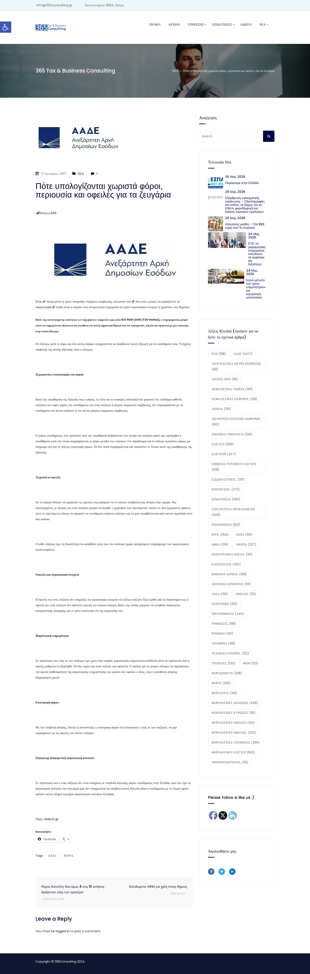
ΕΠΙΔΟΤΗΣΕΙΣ (222, 24)
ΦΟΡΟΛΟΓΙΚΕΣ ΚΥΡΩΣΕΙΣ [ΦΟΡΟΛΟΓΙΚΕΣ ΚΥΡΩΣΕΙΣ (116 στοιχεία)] (234, 713)
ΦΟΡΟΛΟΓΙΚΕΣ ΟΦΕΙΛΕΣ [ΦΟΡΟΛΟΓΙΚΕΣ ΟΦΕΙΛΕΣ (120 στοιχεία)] (233, 722)
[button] (5, 27)
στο (129, 301)
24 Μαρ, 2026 (254, 236)
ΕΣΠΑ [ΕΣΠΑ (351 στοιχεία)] (244, 534)
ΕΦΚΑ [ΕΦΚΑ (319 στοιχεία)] (220, 544)
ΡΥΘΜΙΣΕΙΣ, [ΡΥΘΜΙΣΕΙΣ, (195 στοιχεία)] (224, 624)
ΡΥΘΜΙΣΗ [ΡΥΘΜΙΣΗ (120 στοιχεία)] (222, 633)
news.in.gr (51, 819)
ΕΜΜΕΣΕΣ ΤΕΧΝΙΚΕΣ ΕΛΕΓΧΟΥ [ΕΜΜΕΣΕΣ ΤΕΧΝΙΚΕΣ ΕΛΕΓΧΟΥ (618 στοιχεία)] (234, 467)
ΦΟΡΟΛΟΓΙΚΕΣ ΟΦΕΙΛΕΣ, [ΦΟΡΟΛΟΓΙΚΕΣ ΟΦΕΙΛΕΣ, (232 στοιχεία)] (234, 732)
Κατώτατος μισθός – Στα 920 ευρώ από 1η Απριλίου (244, 226)
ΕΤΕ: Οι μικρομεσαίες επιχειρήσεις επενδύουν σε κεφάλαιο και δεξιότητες (257, 253)
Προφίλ (155, 24)
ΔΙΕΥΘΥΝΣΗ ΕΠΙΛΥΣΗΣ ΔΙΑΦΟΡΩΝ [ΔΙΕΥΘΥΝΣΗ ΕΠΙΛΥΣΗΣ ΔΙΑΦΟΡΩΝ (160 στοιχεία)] (236, 422)
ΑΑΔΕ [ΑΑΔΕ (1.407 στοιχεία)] (243, 354)
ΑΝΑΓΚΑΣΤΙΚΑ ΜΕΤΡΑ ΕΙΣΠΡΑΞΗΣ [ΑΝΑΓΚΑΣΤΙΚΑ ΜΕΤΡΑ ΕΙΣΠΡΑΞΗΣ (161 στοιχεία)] (236, 366)
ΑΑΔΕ (52, 855)
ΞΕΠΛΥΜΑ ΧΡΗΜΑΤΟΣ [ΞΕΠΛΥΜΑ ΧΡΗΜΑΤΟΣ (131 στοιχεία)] (231, 584)
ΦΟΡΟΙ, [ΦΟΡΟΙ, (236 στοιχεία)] (221, 683)
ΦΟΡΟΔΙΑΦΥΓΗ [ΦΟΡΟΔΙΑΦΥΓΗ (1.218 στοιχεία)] (227, 673)
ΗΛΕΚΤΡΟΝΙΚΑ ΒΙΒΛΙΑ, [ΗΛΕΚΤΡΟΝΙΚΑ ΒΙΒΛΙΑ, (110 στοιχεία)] (232, 554)
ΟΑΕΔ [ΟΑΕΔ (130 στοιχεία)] (220, 594)
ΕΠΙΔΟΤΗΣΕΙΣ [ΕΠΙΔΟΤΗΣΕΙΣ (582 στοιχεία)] (226, 499)
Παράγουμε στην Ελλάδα (242, 183)
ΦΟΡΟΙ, (69, 855)
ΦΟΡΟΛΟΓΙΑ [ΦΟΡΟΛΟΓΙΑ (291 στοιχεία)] (224, 693)
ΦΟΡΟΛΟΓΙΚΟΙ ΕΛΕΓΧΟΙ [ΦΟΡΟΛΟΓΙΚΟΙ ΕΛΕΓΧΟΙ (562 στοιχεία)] (233, 752)
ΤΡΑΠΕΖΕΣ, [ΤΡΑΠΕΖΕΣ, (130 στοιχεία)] (224, 663)
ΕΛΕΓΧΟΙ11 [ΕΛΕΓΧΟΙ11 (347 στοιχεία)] (224, 454)
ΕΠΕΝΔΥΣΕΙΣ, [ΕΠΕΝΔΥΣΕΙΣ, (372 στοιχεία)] (226, 489)
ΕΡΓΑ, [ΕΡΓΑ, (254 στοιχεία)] (220, 534)
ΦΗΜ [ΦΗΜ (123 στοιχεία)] (250, 663)
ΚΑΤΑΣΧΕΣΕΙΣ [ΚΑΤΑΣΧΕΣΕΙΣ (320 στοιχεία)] (226, 564)
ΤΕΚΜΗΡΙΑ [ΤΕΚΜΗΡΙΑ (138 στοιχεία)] (224, 643)
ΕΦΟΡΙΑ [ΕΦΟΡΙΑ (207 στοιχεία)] (246, 544)
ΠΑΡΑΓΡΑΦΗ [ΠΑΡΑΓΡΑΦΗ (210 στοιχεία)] (224, 604)
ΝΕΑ (262, 24)
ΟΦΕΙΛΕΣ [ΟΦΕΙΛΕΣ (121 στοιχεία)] (246, 594)
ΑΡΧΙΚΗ (174, 24)
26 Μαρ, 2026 (235, 177)
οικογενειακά (43, 307)
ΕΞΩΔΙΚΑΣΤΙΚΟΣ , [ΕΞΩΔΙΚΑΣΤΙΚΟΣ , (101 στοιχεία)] (228, 479)
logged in (63, 931)
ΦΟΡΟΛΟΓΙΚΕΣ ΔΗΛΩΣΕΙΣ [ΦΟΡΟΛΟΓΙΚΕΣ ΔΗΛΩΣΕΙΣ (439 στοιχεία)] (235, 703)
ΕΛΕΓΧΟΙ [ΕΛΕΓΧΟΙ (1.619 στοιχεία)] (223, 444)
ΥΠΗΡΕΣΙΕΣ (196, 24)
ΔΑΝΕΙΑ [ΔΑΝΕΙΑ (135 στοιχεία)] (221, 409)
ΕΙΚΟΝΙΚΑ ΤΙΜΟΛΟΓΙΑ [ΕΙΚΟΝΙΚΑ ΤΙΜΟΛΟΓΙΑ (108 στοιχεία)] (232, 434)
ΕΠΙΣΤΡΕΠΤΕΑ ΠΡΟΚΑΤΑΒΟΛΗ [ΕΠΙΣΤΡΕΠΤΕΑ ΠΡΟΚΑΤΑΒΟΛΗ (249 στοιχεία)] (233, 512)
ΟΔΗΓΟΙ (246, 24)
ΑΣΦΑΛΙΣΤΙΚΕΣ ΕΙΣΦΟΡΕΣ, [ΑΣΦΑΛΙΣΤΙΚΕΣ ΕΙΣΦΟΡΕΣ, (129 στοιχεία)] (234, 399)
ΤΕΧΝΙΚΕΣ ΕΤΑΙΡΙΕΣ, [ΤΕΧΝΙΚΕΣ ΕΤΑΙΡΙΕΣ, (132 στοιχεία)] (230, 653)
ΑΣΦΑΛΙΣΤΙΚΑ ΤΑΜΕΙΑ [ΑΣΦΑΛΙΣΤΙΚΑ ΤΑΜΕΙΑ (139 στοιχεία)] (232, 389)
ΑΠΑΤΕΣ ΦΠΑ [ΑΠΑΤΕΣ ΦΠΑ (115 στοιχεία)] (225, 379)
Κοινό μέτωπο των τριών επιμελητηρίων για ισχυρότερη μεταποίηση (256, 289)
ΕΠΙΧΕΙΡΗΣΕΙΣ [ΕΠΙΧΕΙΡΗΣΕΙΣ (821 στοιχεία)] (226, 525)
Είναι (39, 301)
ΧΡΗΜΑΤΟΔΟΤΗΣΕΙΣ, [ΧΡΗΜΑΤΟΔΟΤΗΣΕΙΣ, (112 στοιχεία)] (230, 762)
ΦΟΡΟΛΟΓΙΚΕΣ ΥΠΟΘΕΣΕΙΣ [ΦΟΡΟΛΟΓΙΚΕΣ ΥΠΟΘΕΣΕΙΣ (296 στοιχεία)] (236, 742)
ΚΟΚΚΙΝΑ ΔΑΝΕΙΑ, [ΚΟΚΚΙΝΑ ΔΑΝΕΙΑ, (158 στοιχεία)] (229, 574)
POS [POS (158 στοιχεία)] (219, 354)
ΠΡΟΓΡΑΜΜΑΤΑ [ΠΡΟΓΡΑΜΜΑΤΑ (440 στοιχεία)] (228, 614)
